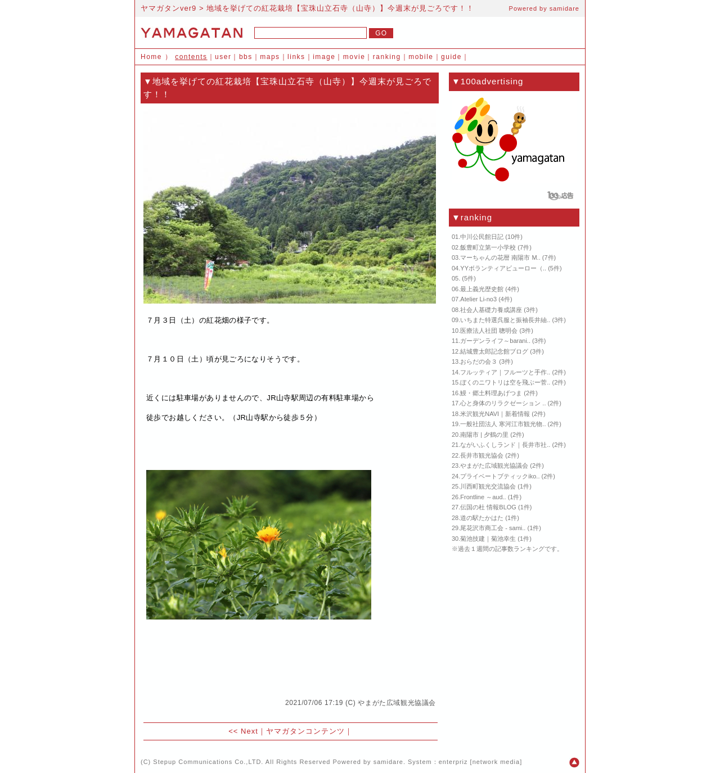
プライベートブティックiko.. (499, 476)
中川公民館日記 (481, 236)
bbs (246, 57)
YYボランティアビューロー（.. (503, 268)
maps (270, 57)
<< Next (243, 731)
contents (191, 57)
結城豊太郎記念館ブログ (494, 351)
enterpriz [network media (479, 761)
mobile (420, 57)
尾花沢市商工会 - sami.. (492, 528)
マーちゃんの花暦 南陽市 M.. (500, 257)
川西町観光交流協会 (488, 486)
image (324, 57)
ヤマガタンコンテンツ (305, 731)
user (223, 57)
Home (151, 57)
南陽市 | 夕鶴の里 (484, 434)
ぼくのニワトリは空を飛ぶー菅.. (505, 382)
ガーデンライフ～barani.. (495, 340)
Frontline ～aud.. (483, 497)
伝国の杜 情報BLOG (488, 507)
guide (451, 57)
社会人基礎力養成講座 (491, 309)
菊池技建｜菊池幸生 (488, 538)
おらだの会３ (478, 361)
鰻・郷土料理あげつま (491, 393)
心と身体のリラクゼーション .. (503, 403)
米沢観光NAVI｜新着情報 (495, 413)
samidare (564, 8)
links (296, 57)
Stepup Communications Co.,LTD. (208, 761)
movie (354, 57)
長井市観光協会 (481, 455)
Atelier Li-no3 (478, 299)
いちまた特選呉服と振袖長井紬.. (505, 320)
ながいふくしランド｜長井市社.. (505, 444)
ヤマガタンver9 (168, 8)
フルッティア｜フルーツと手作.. (505, 372)
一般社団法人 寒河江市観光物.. (503, 424)
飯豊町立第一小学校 (488, 247)
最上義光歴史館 (481, 289)
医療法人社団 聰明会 (489, 330)
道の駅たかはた (481, 517)
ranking (387, 57)
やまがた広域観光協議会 (397, 703)
